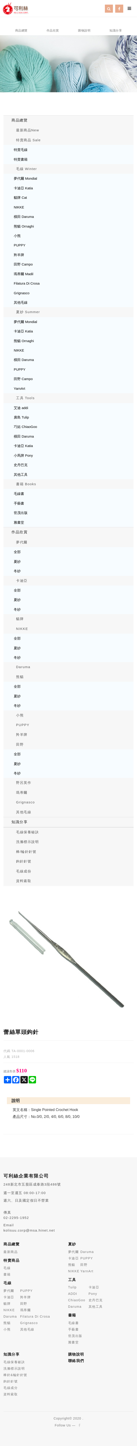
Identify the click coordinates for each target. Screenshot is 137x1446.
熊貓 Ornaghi (24, 226)
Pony (93, 1294)
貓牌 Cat (20, 197)
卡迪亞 (22, 581)
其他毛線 (21, 302)
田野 (20, 744)
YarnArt (19, 388)
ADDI (72, 1294)
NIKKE (19, 207)
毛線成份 (23, 871)
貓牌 (20, 619)
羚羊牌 (19, 255)
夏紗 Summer (28, 312)
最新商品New (27, 130)
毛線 (7, 1268)
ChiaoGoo (76, 1300)
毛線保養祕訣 (14, 1362)
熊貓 (20, 677)
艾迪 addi (21, 408)
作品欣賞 (19, 532)
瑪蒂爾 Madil (23, 274)
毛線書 (19, 494)
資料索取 (23, 881)
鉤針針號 (23, 861)
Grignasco (21, 293)
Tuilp (72, 1287)
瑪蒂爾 (22, 792)
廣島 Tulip (21, 417)
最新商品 (10, 1252)
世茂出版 (21, 513)
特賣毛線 (21, 150)
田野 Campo (23, 264)
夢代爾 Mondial (25, 178)
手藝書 (19, 503)
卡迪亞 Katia (23, 188)
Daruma (23, 667)
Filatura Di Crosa (27, 283)
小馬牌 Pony (23, 455)
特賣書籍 (21, 159)
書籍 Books (26, 484)
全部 (17, 552)
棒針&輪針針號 (15, 1375)
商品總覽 (19, 120)
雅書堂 (19, 522)
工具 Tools (25, 398)
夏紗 (17, 561)
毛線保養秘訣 (27, 832)
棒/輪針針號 (26, 852)
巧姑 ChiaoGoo (25, 427)
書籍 (7, 1274)
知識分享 (19, 822)
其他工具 (21, 474)
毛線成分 (10, 1388)
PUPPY (19, 245)
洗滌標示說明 (27, 842)
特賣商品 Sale (28, 140)
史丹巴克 (21, 465)
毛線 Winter (26, 169)
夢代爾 (22, 542)
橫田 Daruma (24, 217)
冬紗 (17, 571)
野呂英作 (23, 783)
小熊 (17, 236)
